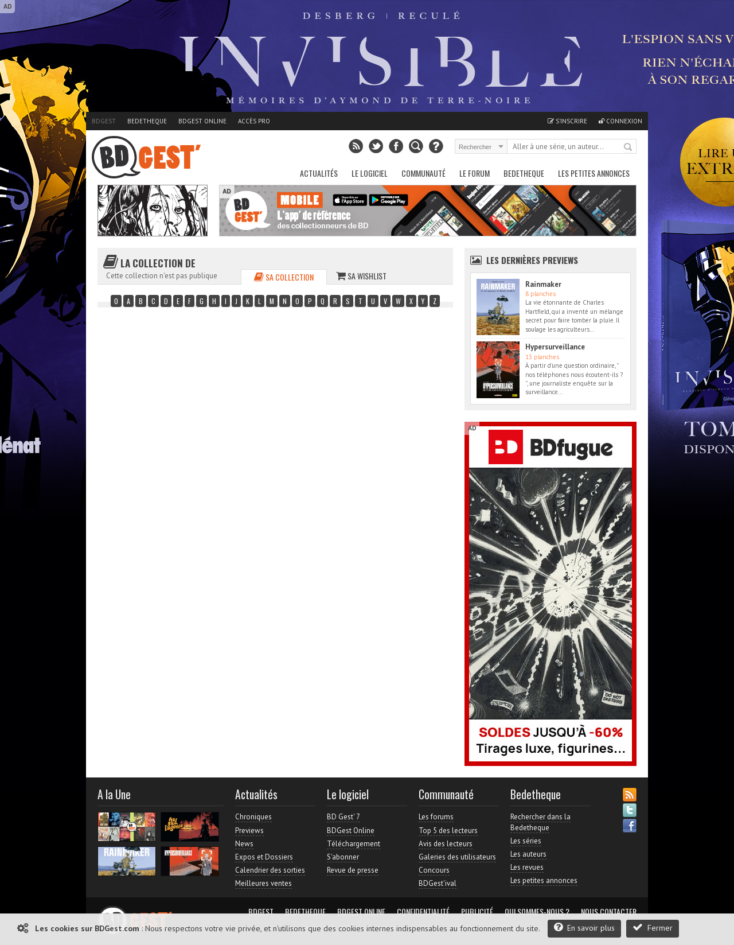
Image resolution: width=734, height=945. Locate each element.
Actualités (319, 173)
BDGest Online (202, 121)
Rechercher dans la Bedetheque (540, 822)
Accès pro (254, 121)
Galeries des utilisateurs (457, 857)
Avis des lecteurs (446, 844)
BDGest (104, 121)
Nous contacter (609, 911)
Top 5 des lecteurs (448, 830)
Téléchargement (353, 844)
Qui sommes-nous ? (537, 911)
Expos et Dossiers (264, 857)
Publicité (477, 911)
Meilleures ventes (263, 883)
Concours (434, 870)
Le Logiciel (370, 173)
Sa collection (284, 277)
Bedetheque (147, 121)
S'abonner (343, 857)
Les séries (525, 841)
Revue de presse (352, 870)
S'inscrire (567, 121)
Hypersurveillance (555, 347)
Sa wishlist (361, 276)
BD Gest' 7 (343, 817)
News (244, 844)
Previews (249, 830)
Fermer (653, 927)
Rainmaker (543, 284)
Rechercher (628, 147)
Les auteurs (528, 854)
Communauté (423, 173)
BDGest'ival (437, 883)
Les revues (527, 867)
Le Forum (474, 173)
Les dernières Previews (532, 260)
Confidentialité (423, 911)
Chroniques (253, 817)
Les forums (436, 817)
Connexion (620, 121)
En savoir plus (584, 927)
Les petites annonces (594, 173)
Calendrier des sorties (270, 870)
